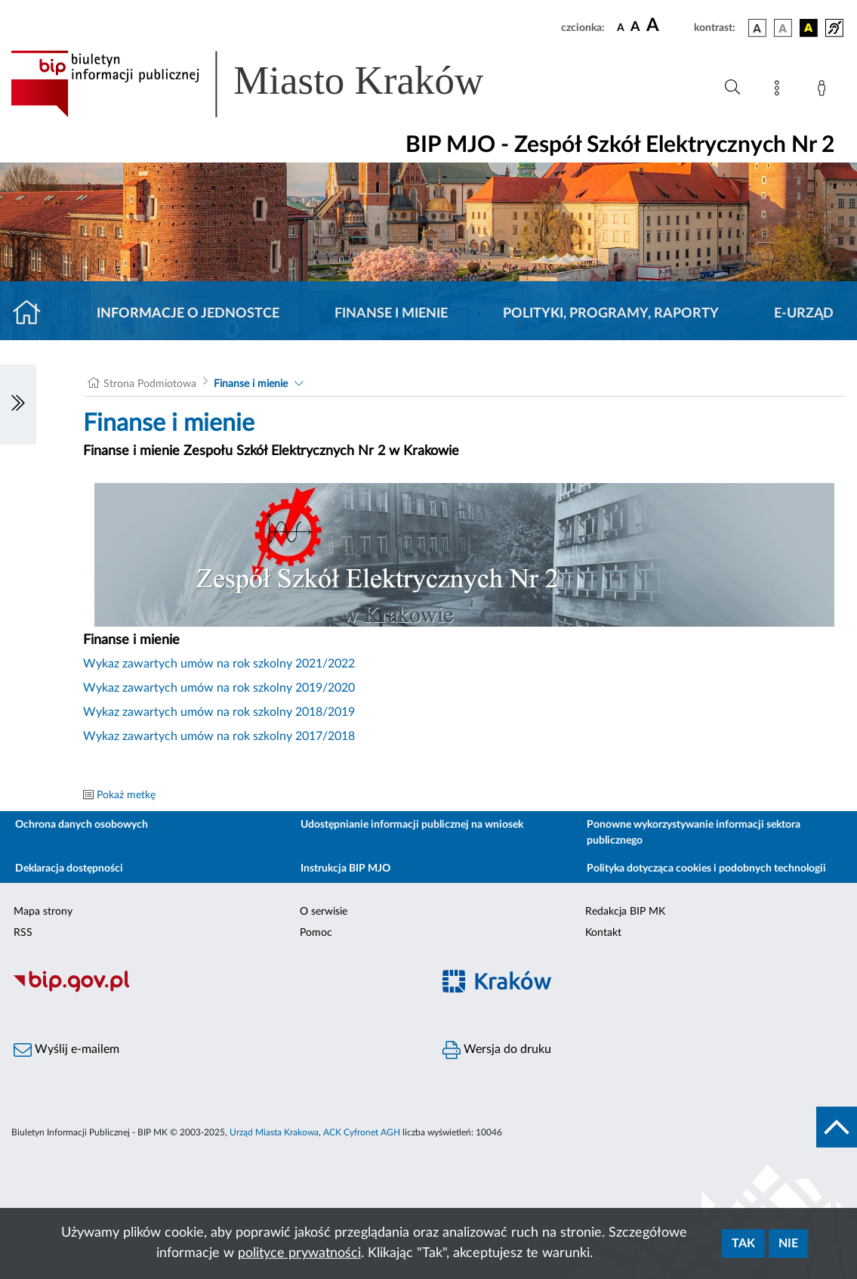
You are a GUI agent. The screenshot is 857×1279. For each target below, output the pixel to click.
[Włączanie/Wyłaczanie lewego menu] (18, 404)
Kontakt (603, 933)
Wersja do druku (496, 1050)
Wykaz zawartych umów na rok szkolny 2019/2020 (219, 688)
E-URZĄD (804, 314)
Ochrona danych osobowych (81, 824)
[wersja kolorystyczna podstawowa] (757, 28)
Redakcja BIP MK (625, 911)
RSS (23, 933)
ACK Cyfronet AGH (361, 1132)
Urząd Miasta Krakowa (274, 1132)
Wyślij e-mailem (66, 1050)
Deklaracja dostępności (69, 868)
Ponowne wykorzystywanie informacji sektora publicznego (693, 832)
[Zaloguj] (824, 90)
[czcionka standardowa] (620, 27)
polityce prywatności (299, 1253)
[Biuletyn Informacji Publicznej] (214, 990)
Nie (788, 1243)
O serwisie (323, 911)
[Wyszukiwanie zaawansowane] (732, 87)
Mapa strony (43, 911)
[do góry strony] (836, 1127)
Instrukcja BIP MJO (345, 868)
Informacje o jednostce (188, 314)
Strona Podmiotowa (149, 384)
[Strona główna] (32, 313)
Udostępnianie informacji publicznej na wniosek (412, 824)
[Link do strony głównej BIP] (268, 84)
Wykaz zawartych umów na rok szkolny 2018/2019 (219, 712)
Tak (743, 1243)
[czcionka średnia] (635, 27)
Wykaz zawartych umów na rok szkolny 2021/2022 (219, 664)
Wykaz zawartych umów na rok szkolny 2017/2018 (219, 736)
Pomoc (316, 933)
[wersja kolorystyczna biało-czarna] (783, 28)
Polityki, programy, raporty (611, 314)
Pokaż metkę (126, 795)
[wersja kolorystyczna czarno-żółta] (808, 28)
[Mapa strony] (780, 90)
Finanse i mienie (391, 314)
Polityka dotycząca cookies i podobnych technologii (706, 868)
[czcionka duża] (668, 25)
